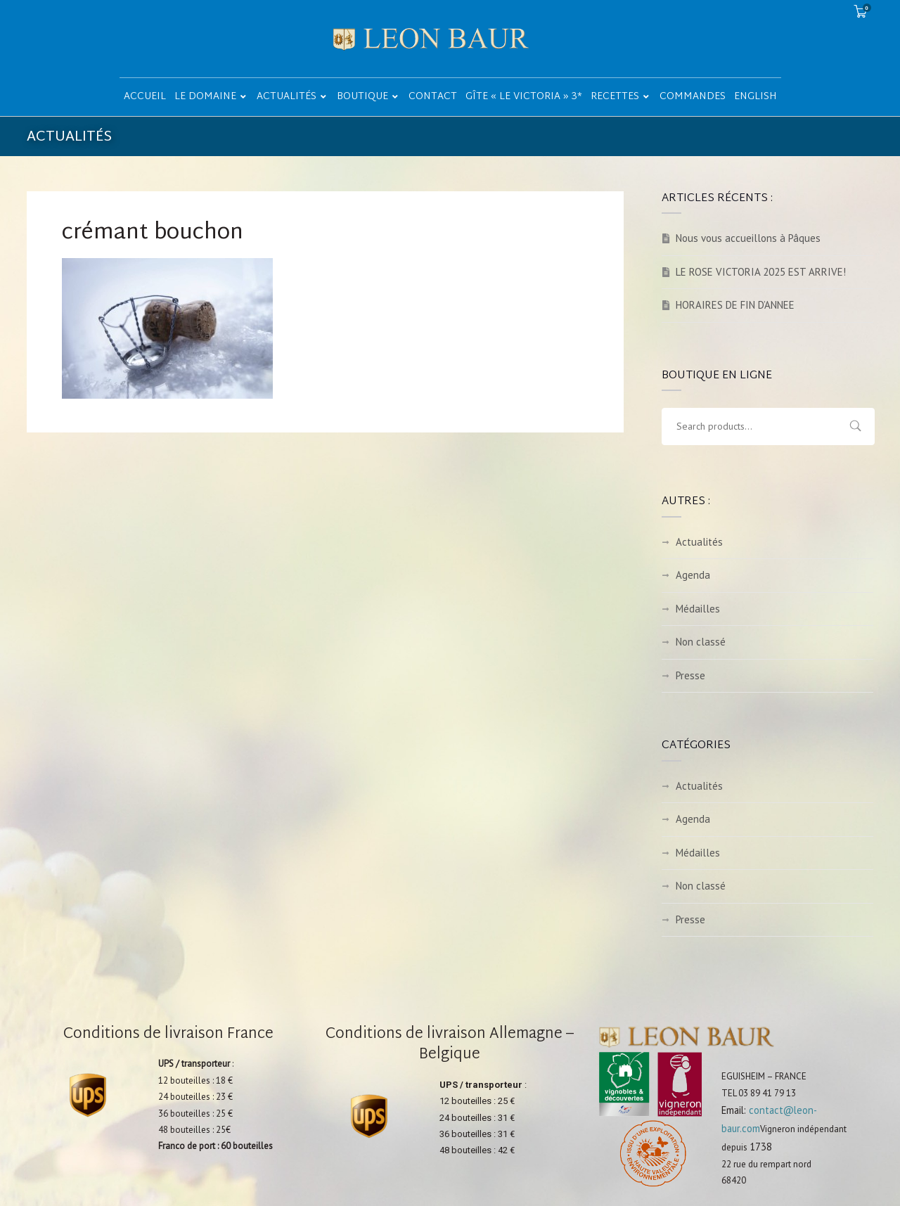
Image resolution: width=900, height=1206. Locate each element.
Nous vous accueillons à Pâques (748, 238)
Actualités (699, 542)
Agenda (693, 575)
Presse (690, 675)
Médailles (698, 608)
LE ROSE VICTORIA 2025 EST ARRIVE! (761, 271)
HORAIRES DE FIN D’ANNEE (735, 305)
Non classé (701, 641)
